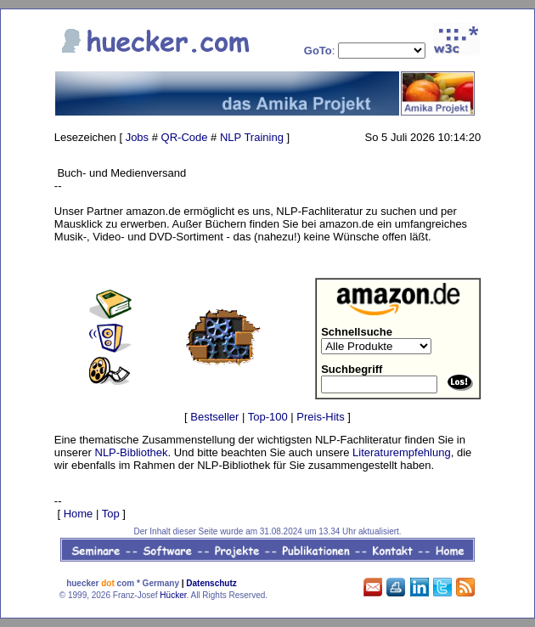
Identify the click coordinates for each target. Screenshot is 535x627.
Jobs (137, 137)
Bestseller (214, 416)
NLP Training (252, 137)
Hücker (173, 595)
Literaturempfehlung (401, 452)
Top (111, 513)
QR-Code (184, 137)
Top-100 (268, 416)
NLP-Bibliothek (131, 452)
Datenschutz (211, 583)
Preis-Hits (320, 416)
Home (78, 513)
